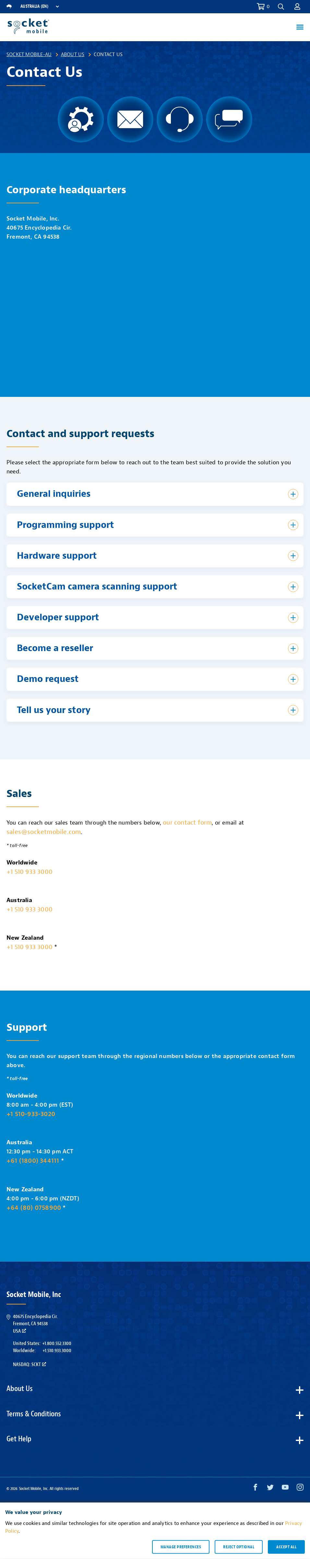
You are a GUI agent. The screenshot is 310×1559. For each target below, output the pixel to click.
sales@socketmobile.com (43, 832)
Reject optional (238, 1546)
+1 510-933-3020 (30, 1114)
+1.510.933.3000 (56, 1350)
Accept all (286, 1546)
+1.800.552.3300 (56, 1343)
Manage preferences (181, 1546)
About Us (73, 54)
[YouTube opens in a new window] (285, 1489)
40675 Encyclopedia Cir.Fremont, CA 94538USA (35, 1323)
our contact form (187, 822)
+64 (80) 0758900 (33, 1208)
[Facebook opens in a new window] (255, 1489)
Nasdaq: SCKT (29, 1364)
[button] (281, 7)
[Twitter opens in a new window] (270, 1489)
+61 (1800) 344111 (32, 1161)
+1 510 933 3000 (29, 872)
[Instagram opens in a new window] (300, 1489)
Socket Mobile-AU (29, 54)
